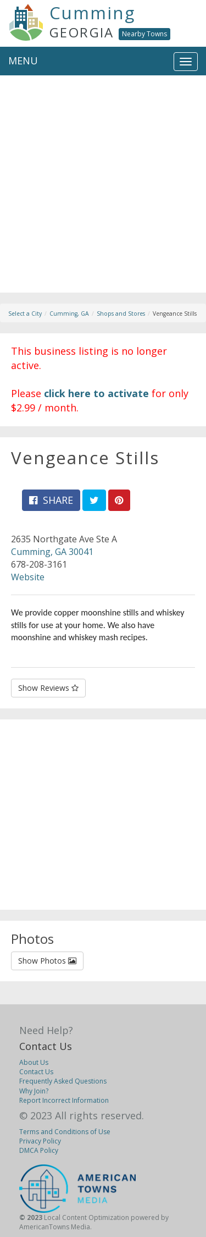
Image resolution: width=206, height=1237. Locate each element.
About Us (33, 1062)
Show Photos (47, 960)
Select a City (25, 313)
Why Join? (33, 1091)
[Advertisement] (103, 189)
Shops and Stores (121, 313)
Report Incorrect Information (64, 1100)
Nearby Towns (144, 34)
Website (27, 577)
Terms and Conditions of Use (64, 1131)
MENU (23, 60)
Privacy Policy (40, 1141)
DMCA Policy (38, 1150)
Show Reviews (48, 688)
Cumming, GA (69, 313)
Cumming (92, 12)
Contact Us (45, 1046)
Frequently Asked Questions (63, 1081)
